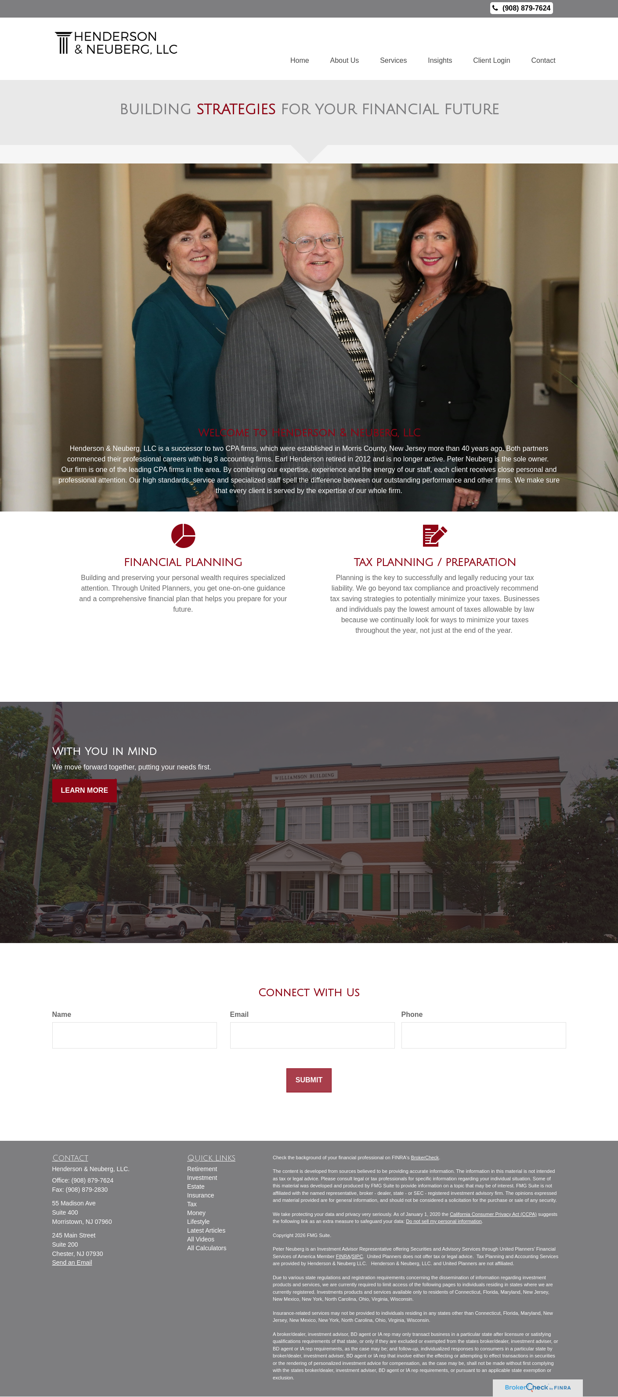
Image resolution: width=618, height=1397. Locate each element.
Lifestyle (198, 1222)
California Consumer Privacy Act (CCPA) (493, 1214)
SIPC (357, 1256)
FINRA (343, 1256)
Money (196, 1213)
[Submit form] (309, 1081)
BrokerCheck (425, 1157)
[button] (340, 48)
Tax (192, 1204)
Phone (412, 1015)
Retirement (202, 1169)
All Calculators (206, 1248)
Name (62, 1015)
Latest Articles (206, 1230)
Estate (196, 1186)
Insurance (200, 1195)
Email (239, 1015)
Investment (202, 1178)
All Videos (200, 1239)
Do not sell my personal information (443, 1221)
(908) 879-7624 (521, 8)
